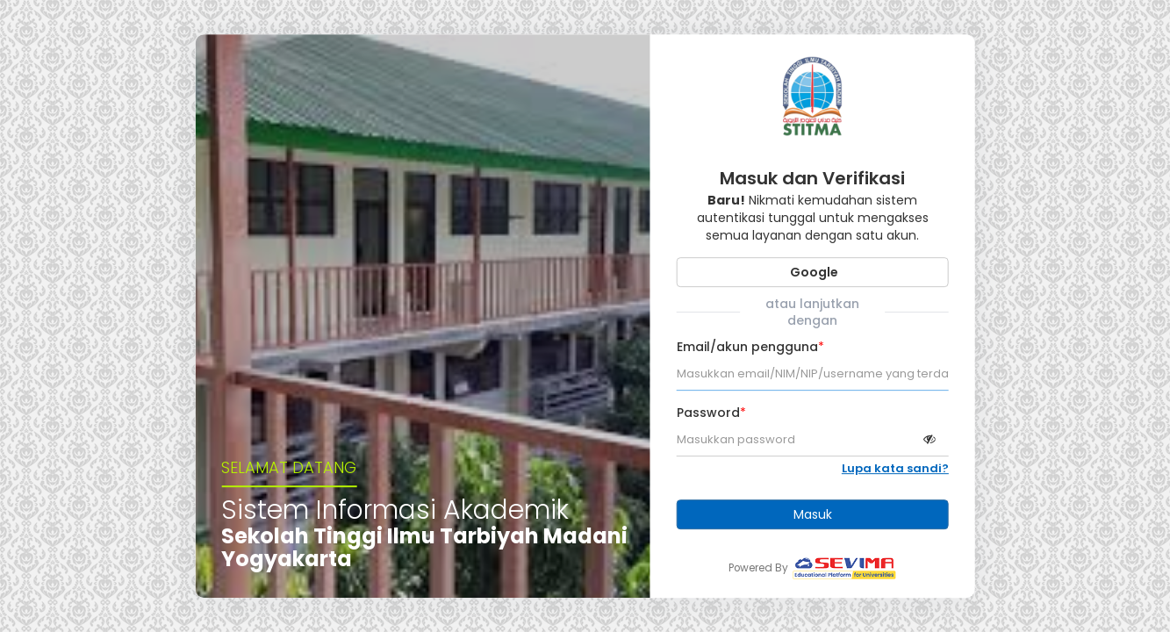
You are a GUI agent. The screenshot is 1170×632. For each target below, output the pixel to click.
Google (812, 272)
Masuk (812, 514)
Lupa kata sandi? (895, 469)
